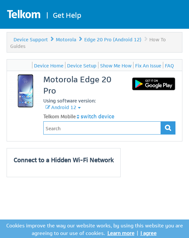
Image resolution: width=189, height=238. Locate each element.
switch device (97, 116)
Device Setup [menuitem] (81, 65)
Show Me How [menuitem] (116, 65)
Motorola (66, 39)
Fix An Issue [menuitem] (148, 65)
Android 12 (63, 106)
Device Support (31, 39)
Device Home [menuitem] (48, 65)
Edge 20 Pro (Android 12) (112, 39)
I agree (148, 232)
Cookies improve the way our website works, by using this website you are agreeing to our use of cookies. (94, 228)
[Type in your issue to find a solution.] (102, 128)
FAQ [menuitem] (169, 65)
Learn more (120, 232)
